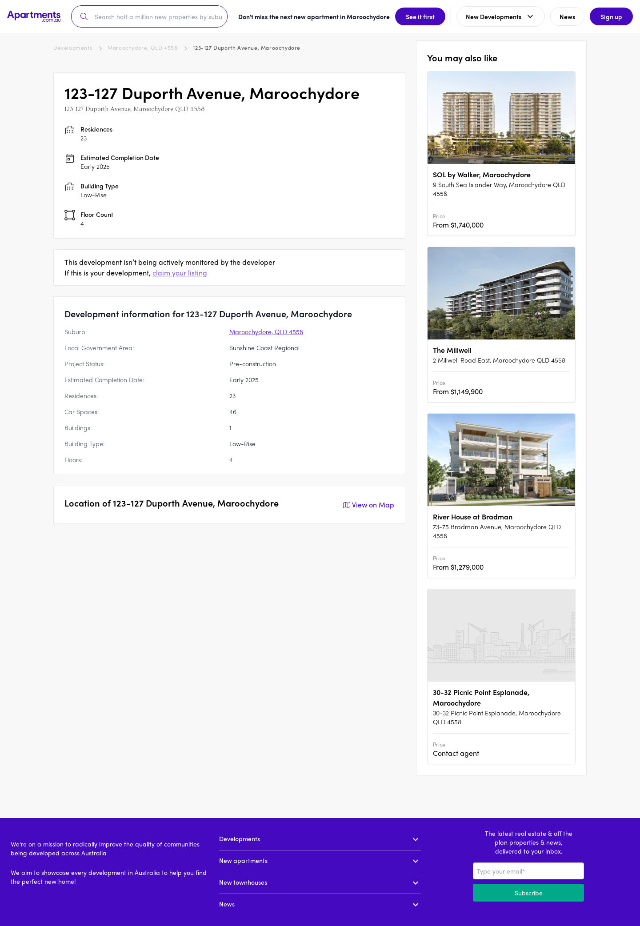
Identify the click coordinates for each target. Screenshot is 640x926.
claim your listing (179, 272)
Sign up (611, 16)
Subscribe (529, 892)
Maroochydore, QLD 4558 (142, 48)
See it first (420, 16)
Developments (72, 48)
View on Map (367, 504)
